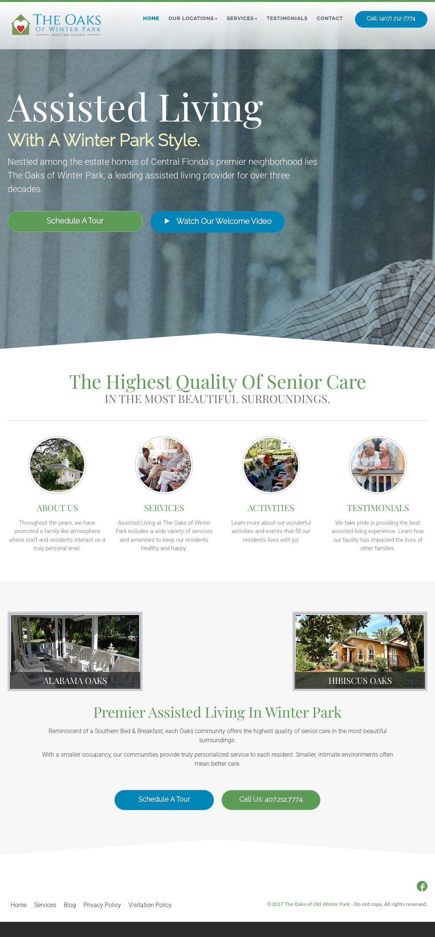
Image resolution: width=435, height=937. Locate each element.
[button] (193, 18)
